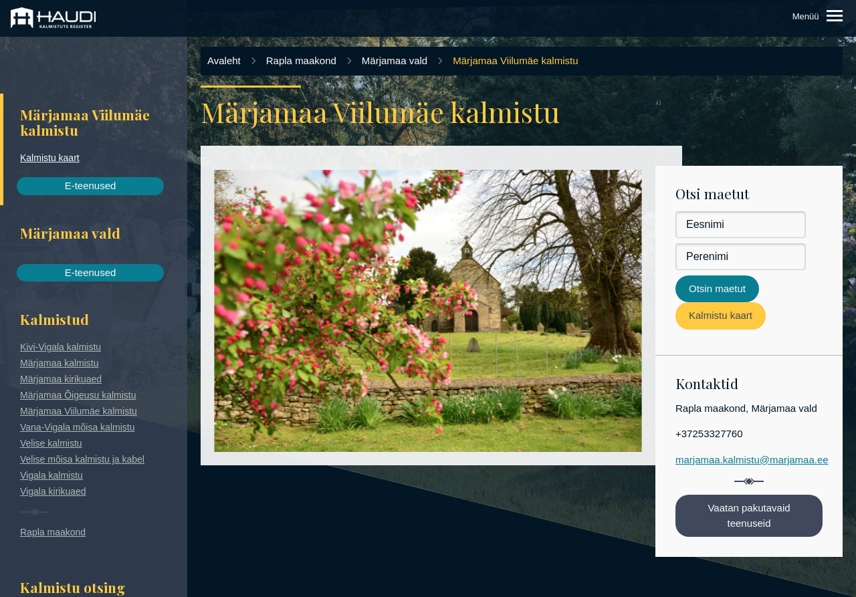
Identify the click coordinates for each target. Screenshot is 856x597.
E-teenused (90, 185)
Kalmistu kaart (50, 157)
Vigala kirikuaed (53, 491)
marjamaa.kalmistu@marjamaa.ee (752, 459)
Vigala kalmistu (51, 475)
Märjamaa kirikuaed (61, 379)
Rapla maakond (53, 532)
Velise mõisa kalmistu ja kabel (82, 459)
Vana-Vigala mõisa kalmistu (77, 427)
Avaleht (224, 60)
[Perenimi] (740, 256)
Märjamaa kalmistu (59, 363)
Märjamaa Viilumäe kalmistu (78, 411)
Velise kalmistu (51, 443)
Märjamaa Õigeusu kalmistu (78, 395)
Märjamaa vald (394, 60)
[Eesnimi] (740, 224)
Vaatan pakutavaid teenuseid (749, 515)
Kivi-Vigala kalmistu (60, 347)
